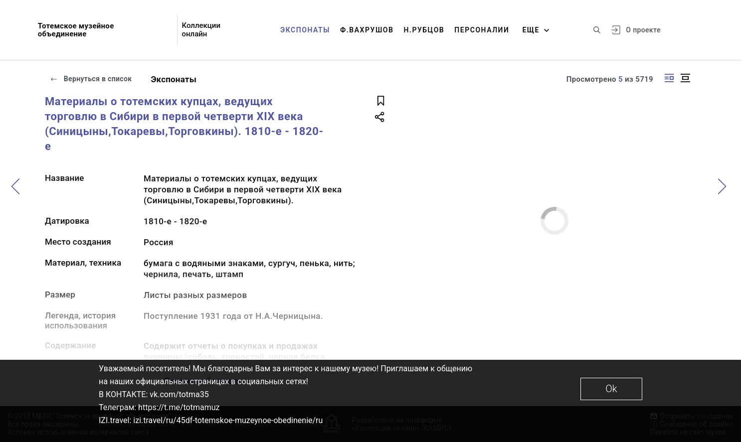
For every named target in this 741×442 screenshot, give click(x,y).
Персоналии (481, 30)
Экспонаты (305, 30)
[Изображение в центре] (685, 78)
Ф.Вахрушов (366, 30)
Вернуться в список (91, 79)
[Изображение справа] (669, 78)
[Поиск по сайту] (596, 29)
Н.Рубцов (423, 30)
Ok (611, 389)
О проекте (643, 30)
